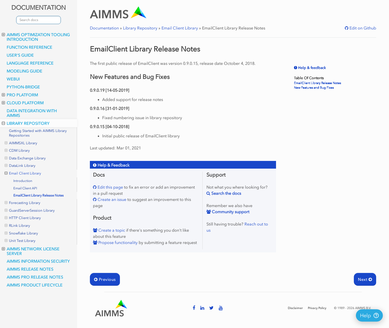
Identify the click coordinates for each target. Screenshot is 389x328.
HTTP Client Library (23, 218)
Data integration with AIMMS (32, 113)
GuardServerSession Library (30, 210)
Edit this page (110, 187)
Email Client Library (23, 173)
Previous (105, 279)
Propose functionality (117, 242)
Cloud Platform (23, 102)
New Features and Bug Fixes (314, 87)
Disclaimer (295, 308)
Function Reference (29, 47)
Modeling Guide (24, 71)
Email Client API (25, 188)
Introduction (22, 181)
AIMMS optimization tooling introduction (36, 37)
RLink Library (17, 225)
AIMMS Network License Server (31, 251)
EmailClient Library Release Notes (38, 195)
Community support (230, 212)
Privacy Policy (317, 308)
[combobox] (38, 20)
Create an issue (111, 199)
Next (365, 279)
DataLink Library (20, 165)
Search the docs (225, 193)
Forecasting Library (22, 203)
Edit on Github (362, 28)
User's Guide (20, 55)
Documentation (104, 27)
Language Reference (30, 63)
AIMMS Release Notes (30, 269)
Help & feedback (311, 68)
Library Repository (26, 123)
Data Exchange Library (25, 158)
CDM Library (17, 150)
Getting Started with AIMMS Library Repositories (38, 133)
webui (13, 78)
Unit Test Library (20, 241)
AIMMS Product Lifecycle (35, 285)
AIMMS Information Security (38, 261)
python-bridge (23, 86)
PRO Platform (20, 94)
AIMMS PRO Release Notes (35, 277)
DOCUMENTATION (38, 7)
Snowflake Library (21, 233)
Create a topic (111, 230)
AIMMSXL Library (21, 143)
